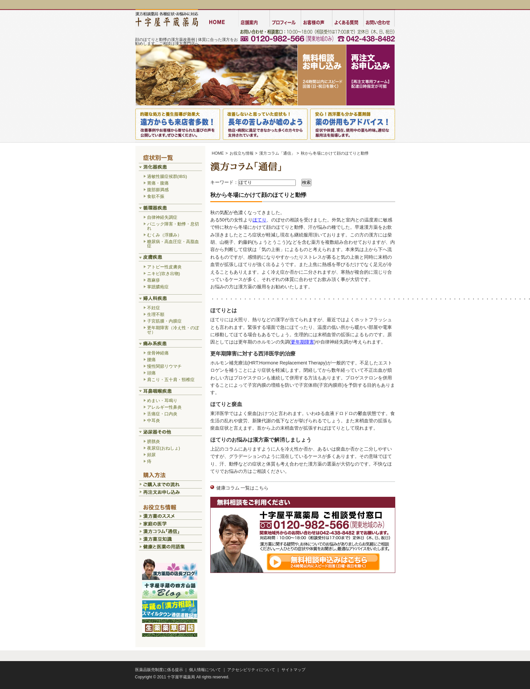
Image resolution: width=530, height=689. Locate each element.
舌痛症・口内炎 (162, 413)
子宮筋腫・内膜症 (164, 321)
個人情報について (205, 669)
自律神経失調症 (162, 217)
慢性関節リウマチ (164, 366)
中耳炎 (153, 420)
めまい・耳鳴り (162, 400)
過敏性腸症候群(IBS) (167, 176)
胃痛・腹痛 (158, 183)
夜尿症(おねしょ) (163, 448)
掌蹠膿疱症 (158, 286)
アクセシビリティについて (251, 669)
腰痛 (151, 359)
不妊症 (153, 307)
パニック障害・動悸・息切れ (173, 226)
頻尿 (151, 454)
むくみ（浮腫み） (164, 234)
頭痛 (151, 372)
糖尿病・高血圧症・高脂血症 (173, 243)
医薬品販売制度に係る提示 (159, 669)
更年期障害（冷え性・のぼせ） (173, 330)
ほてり (259, 219)
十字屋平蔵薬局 (181, 677)
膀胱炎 (153, 441)
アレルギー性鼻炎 (164, 407)
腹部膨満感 (158, 189)
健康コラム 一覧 (233, 487)
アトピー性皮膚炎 (164, 266)
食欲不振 (155, 196)
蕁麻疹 (153, 280)
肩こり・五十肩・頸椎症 (171, 379)
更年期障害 (302, 341)
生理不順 (155, 314)
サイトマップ (293, 669)
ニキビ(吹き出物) (163, 273)
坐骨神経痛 (158, 352)
